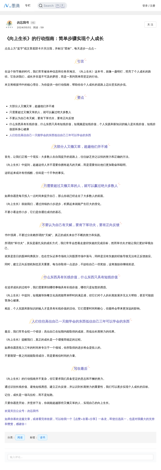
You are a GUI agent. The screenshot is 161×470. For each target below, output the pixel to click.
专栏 (28, 5)
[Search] (52, 5)
